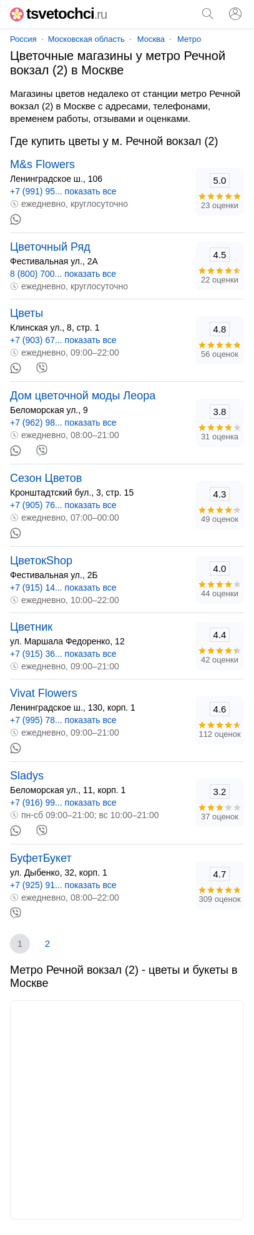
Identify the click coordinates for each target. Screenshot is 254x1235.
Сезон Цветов (46, 478)
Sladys (27, 775)
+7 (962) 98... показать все (63, 423)
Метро (189, 39)
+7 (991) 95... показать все (63, 191)
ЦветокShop (41, 560)
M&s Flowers (42, 164)
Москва (151, 39)
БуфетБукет (41, 858)
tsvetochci (58, 13)
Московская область (86, 39)
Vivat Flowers (43, 693)
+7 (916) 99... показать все (63, 803)
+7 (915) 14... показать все (63, 587)
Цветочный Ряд (50, 247)
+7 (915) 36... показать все (63, 654)
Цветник (31, 627)
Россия (23, 39)
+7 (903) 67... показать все (63, 340)
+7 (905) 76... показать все (63, 505)
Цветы (26, 313)
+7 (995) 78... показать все (63, 720)
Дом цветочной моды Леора (82, 395)
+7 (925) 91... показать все (63, 885)
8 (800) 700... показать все (63, 274)
